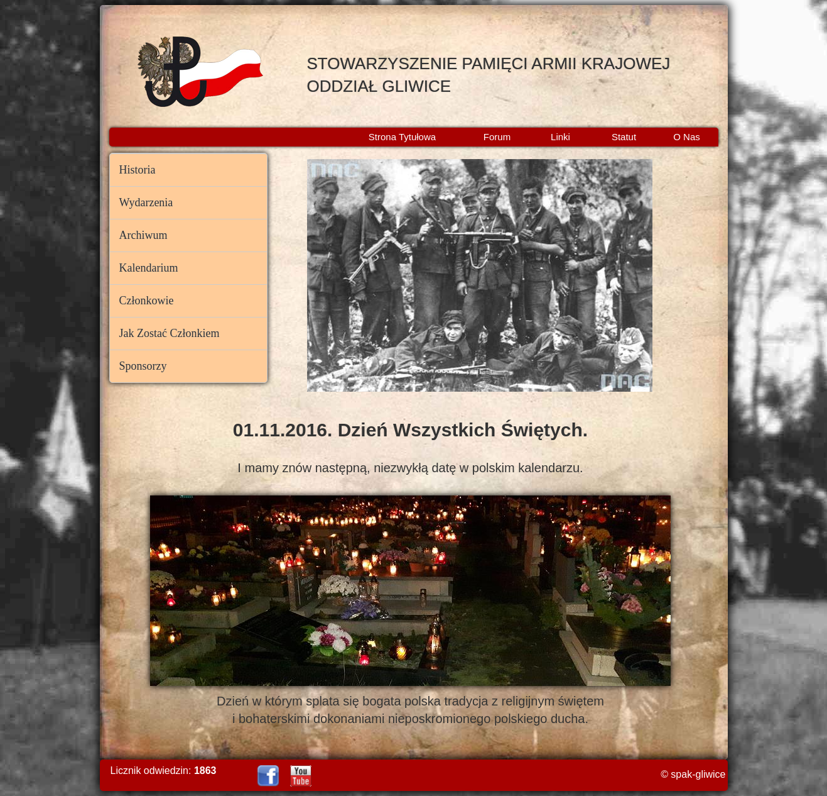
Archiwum (143, 235)
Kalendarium (148, 268)
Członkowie (146, 300)
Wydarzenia (146, 202)
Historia (137, 169)
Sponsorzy (143, 366)
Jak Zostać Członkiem (169, 333)
